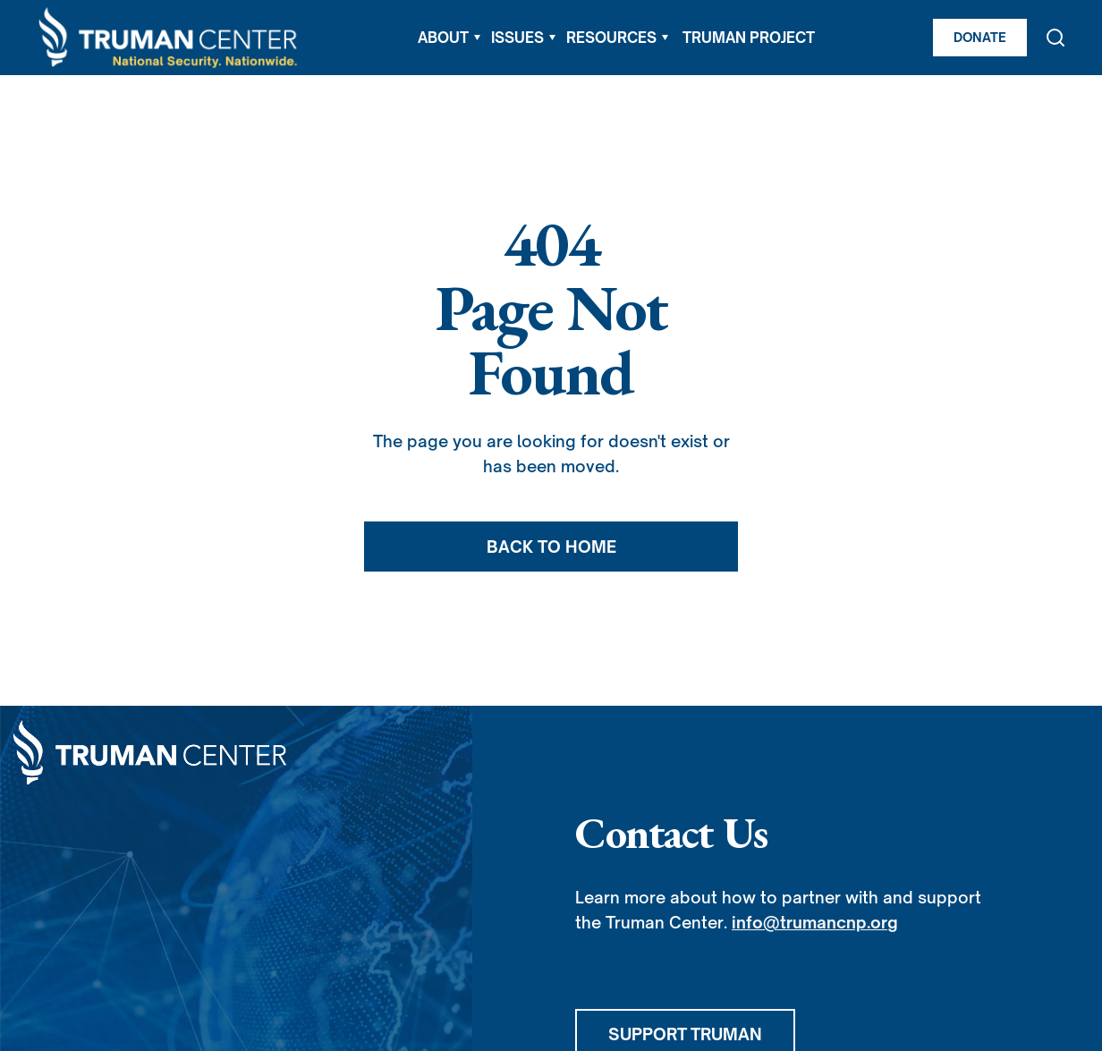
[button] (449, 37)
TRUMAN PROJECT (748, 38)
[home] (169, 38)
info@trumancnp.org (815, 922)
